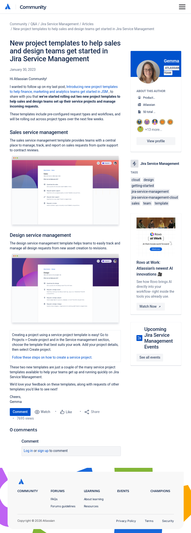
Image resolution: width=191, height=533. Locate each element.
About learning (94, 499)
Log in (28, 451)
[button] (65, 191)
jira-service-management (150, 192)
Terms (149, 521)
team (147, 203)
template (161, 203)
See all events (149, 357)
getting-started (143, 186)
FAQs (54, 499)
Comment (20, 412)
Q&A (34, 24)
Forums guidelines (63, 506)
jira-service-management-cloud (155, 197)
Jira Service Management (60, 24)
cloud (136, 180)
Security (168, 521)
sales (135, 203)
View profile (156, 141)
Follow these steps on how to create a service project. (52, 357)
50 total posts (152, 112)
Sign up (43, 451)
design (149, 180)
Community (33, 6)
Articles (88, 24)
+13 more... (153, 130)
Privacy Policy (126, 521)
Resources (91, 506)
